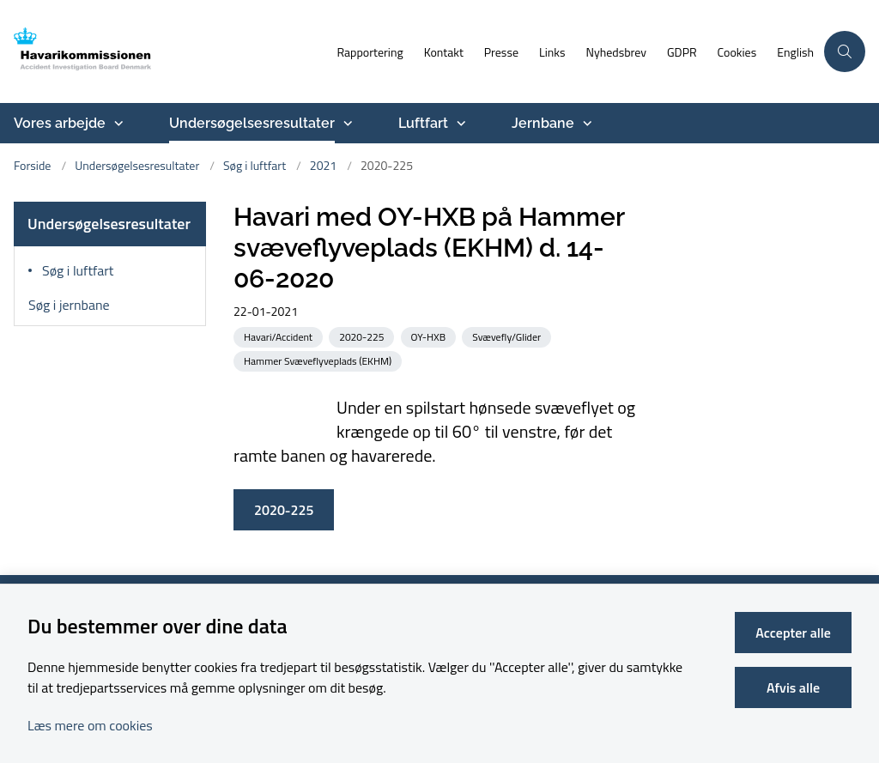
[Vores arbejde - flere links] (117, 123)
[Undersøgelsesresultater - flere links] (346, 123)
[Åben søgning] (844, 51)
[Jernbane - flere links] (585, 123)
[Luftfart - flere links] (459, 123)
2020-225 (283, 510)
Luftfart (423, 123)
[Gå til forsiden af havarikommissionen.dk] (105, 51)
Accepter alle (793, 632)
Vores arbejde (60, 123)
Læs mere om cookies (90, 725)
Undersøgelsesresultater (252, 123)
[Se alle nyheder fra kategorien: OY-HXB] (430, 336)
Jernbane (543, 123)
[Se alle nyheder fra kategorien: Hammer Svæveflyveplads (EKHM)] (319, 360)
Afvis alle (793, 687)
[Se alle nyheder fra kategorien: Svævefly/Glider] (508, 336)
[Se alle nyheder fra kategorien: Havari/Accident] (279, 336)
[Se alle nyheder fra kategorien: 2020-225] (363, 336)
